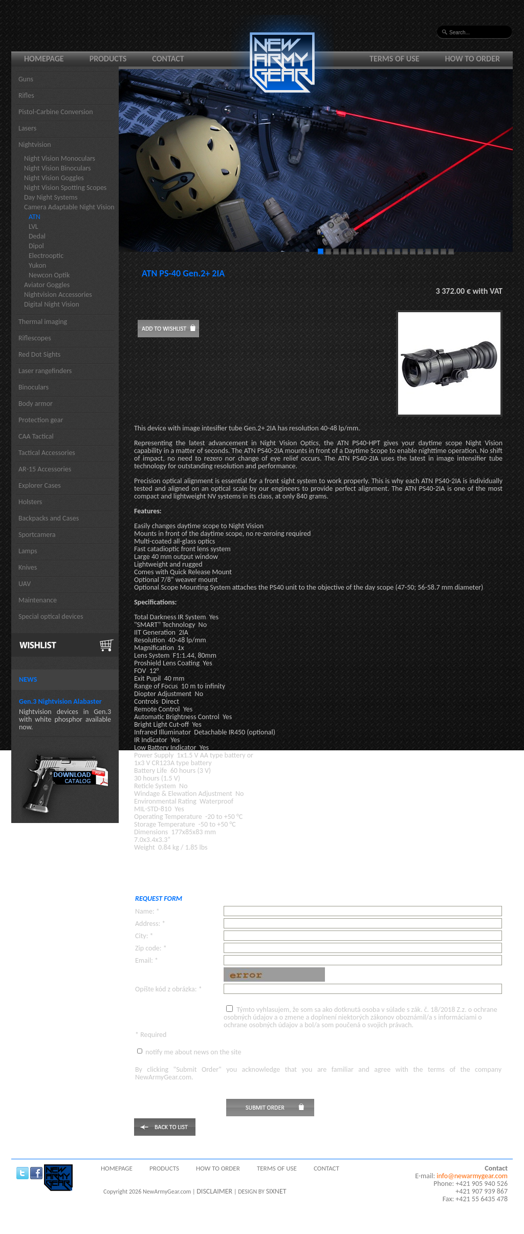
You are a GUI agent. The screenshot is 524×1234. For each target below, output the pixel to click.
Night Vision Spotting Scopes (65, 187)
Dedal (37, 236)
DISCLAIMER (214, 1191)
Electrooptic (46, 255)
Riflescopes (34, 338)
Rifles (26, 95)
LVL (33, 226)
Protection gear (40, 420)
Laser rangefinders (45, 371)
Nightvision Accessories (58, 294)
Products (108, 58)
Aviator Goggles (47, 284)
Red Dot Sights (39, 354)
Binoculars (33, 387)
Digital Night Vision (51, 304)
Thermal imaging (42, 322)
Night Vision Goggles (54, 178)
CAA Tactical (36, 436)
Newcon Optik (49, 275)
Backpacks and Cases (48, 518)
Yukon (37, 265)
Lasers (27, 128)
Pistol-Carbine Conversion (55, 112)
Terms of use (394, 58)
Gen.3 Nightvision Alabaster (60, 701)
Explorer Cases (39, 485)
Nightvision (34, 144)
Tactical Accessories (46, 453)
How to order (472, 58)
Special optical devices (50, 616)
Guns (25, 79)
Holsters (30, 502)
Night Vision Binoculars (57, 168)
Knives (27, 567)
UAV (24, 584)
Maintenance (37, 600)
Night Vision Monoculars (59, 158)
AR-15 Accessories (44, 469)
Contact (168, 58)
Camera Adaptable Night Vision (69, 207)
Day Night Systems (50, 197)
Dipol (36, 246)
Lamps (27, 551)
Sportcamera (37, 534)
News (28, 679)
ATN (34, 216)
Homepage (44, 58)
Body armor (35, 403)
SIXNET (276, 1191)
